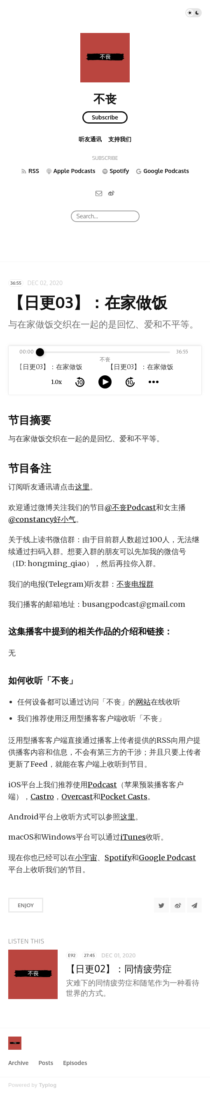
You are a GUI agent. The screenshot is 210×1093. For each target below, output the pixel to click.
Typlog (47, 1085)
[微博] (111, 193)
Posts (45, 1062)
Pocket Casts (123, 796)
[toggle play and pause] (105, 382)
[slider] (40, 352)
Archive (18, 1062)
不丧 (105, 98)
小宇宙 (86, 857)
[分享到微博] (177, 905)
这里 (82, 486)
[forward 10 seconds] (130, 382)
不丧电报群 (135, 584)
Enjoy (26, 905)
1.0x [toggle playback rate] (56, 382)
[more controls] (154, 382)
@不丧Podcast (130, 507)
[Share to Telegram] (194, 905)
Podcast (102, 784)
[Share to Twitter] (161, 905)
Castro (42, 796)
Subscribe (105, 117)
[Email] (99, 193)
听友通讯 (90, 139)
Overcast (77, 796)
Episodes (75, 1062)
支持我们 (119, 139)
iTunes (133, 837)
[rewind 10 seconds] (80, 382)
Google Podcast (167, 857)
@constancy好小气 (42, 519)
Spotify (118, 857)
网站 (143, 702)
